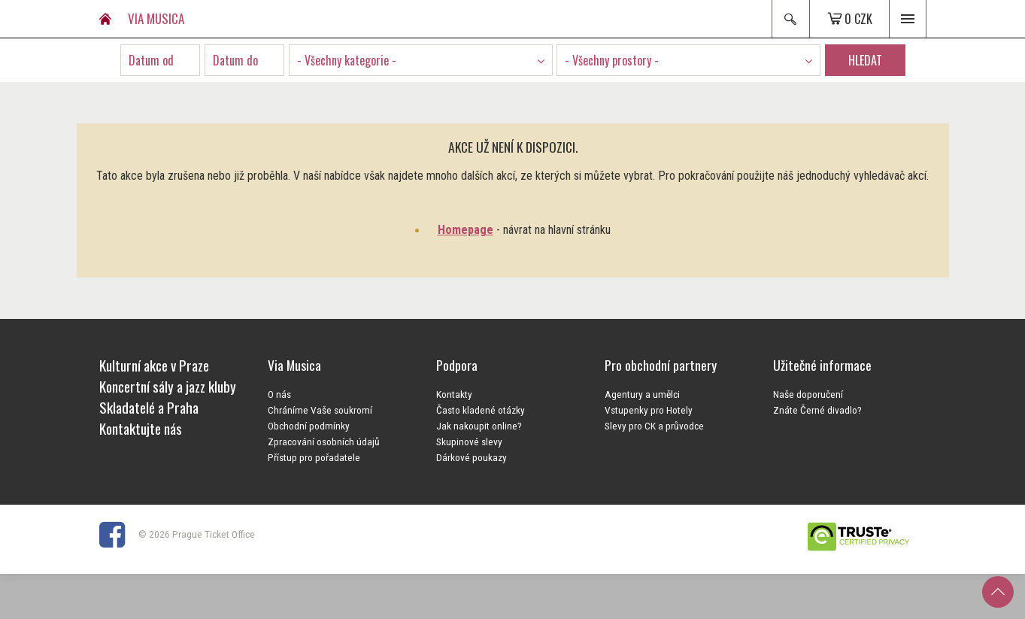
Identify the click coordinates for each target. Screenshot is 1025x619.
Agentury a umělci (642, 394)
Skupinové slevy (469, 441)
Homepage (465, 230)
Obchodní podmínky (309, 426)
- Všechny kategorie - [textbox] (346, 60)
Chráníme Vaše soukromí (320, 410)
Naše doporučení (808, 394)
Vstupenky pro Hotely (649, 410)
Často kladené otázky (480, 410)
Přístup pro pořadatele (314, 457)
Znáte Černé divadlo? (817, 410)
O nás (279, 394)
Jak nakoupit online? (479, 426)
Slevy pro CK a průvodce (654, 426)
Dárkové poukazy (471, 457)
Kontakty (454, 394)
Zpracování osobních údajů (324, 441)
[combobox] (421, 60)
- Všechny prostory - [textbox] (612, 60)
